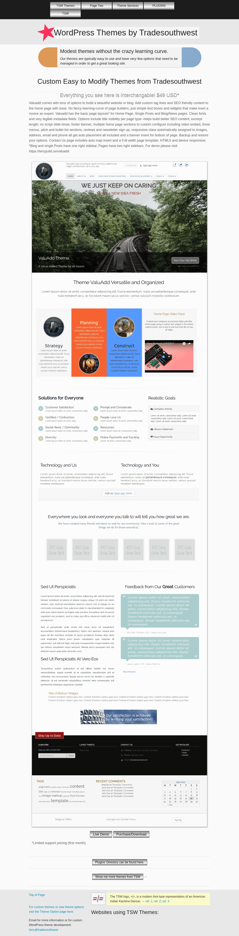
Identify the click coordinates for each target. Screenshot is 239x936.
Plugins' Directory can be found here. (119, 862)
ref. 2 (157, 901)
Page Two (96, 5)
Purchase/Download (131, 834)
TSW (65, 13)
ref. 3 (165, 901)
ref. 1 (148, 901)
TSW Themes (65, 5)
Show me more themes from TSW (117, 876)
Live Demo (101, 834)
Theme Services (128, 5)
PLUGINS (158, 5)
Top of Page (37, 894)
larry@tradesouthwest (43, 929)
